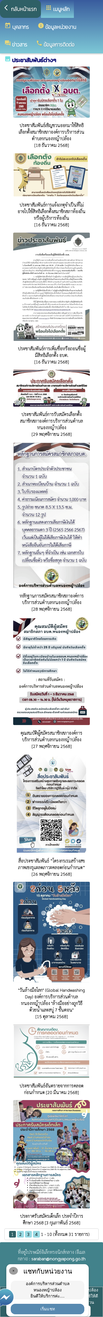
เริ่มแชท (47, 1309)
